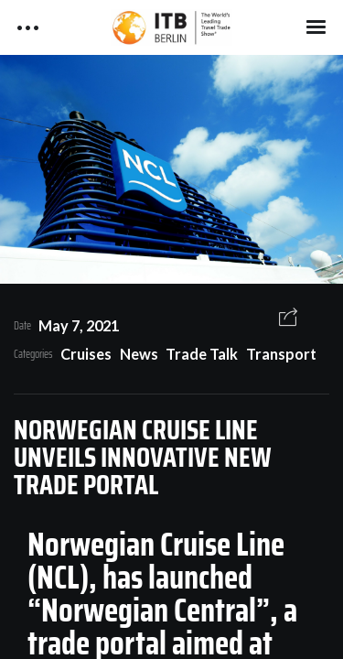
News (139, 353)
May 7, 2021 (78, 325)
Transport (281, 353)
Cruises (86, 353)
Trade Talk (202, 353)
